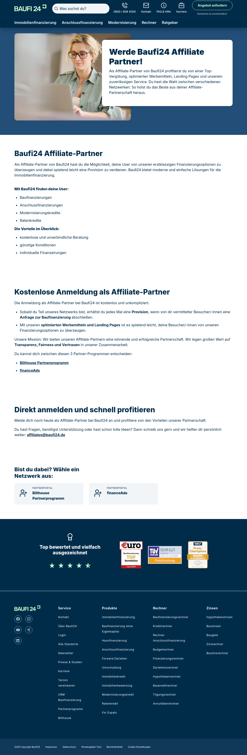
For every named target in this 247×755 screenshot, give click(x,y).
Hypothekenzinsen (219, 617)
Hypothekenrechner (167, 676)
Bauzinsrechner (217, 653)
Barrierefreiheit (115, 747)
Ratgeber (170, 22)
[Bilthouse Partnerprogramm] (49, 494)
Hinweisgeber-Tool (91, 747)
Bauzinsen (213, 626)
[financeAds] (123, 494)
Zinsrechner (214, 644)
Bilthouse (64, 718)
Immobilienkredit (113, 676)
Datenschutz (69, 747)
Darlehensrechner (165, 667)
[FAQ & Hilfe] (163, 8)
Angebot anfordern (212, 5)
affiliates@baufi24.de (46, 435)
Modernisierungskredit (118, 694)
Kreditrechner (162, 626)
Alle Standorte (68, 644)
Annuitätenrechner (166, 703)
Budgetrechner (163, 649)
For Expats (109, 712)
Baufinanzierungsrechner (170, 617)
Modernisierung (122, 22)
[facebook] (18, 619)
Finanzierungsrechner (168, 658)
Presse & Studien (70, 662)
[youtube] (18, 629)
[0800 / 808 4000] (124, 8)
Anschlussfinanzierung (82, 22)
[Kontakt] (146, 8)
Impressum (51, 747)
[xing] (28, 629)
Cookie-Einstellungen (139, 747)
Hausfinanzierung (114, 640)
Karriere (64, 671)
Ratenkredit (110, 703)
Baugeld (212, 635)
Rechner (149, 22)
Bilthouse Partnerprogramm (44, 362)
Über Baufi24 (67, 626)
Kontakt (63, 617)
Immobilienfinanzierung (35, 22)
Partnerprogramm (70, 709)
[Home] (30, 8)
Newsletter (66, 653)
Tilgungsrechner (164, 694)
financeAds (30, 370)
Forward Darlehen (114, 658)
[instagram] (28, 619)
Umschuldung (111, 667)
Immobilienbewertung (117, 685)
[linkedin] (18, 640)
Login (62, 635)
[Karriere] (181, 8)
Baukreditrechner (165, 685)
